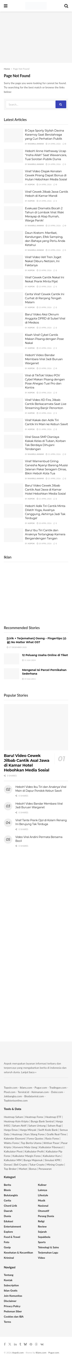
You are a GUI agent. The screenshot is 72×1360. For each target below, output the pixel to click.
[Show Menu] (5, 6)
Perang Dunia (46, 1216)
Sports (42, 1242)
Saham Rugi (54, 1125)
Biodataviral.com (34, 1096)
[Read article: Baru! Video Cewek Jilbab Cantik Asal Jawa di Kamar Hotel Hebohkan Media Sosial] (13, 490)
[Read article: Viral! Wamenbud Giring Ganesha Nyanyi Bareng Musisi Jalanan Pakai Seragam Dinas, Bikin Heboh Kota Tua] (13, 466)
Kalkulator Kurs (52, 1155)
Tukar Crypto (37, 1164)
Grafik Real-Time (56, 1134)
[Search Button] (66, 6)
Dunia (7, 1216)
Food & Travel (12, 1236)
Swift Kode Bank (48, 1129)
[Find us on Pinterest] (31, 1344)
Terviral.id (23, 1092)
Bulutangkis (11, 1195)
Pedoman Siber (13, 1311)
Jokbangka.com (13, 1096)
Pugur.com (41, 1087)
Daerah (8, 1210)
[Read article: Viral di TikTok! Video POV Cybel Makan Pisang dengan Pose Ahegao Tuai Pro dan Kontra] (13, 380)
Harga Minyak (28, 1129)
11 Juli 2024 (29, 660)
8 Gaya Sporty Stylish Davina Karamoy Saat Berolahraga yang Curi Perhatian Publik (44, 134)
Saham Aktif (19, 1125)
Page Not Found (21, 68)
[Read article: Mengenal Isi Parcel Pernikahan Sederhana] (11, 673)
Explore (8, 1231)
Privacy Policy (12, 1306)
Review (42, 1226)
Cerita (7, 1200)
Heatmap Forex (34, 1116)
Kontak (8, 1280)
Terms (7, 1321)
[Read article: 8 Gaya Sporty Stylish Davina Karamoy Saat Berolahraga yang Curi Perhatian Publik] (13, 135)
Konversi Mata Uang (25, 1147)
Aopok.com (18, 1352)
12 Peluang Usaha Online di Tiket (45, 655)
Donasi (8, 1164)
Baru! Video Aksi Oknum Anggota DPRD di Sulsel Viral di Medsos (45, 318)
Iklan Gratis (10, 1290)
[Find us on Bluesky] (25, 1344)
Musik (41, 1200)
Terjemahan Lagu (48, 1252)
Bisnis (7, 1190)
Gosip (7, 1247)
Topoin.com (10, 1087)
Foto (6, 1242)
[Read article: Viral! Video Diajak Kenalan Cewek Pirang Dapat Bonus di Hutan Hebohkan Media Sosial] (13, 176)
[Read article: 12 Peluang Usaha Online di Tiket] (11, 658)
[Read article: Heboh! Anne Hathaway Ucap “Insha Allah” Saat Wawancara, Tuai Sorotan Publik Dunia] (13, 156)
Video (41, 1257)
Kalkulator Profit (34, 1151)
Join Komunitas (13, 1295)
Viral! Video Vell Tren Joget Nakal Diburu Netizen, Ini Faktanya (43, 261)
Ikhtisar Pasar (51, 1143)
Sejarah (42, 1231)
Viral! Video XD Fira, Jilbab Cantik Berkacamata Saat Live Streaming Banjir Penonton (45, 404)
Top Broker (10, 1168)
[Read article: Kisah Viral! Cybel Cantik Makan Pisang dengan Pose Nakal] (13, 340)
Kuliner (42, 1184)
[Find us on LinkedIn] (15, 1344)
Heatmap (17, 1134)
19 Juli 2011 (29, 679)
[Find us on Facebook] (5, 1344)
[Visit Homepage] (36, 6)
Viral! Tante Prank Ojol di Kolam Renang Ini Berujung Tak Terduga (41, 822)
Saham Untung (37, 1125)
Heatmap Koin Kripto (16, 1121)
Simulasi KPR (52, 1160)
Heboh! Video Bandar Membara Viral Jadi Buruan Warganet (44, 359)
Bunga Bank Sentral (42, 1121)
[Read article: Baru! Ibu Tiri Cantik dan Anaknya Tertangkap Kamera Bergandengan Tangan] (13, 535)
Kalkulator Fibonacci (51, 1147)
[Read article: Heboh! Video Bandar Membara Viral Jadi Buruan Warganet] (13, 360)
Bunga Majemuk (33, 1160)
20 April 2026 (44, 523)
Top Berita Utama (31, 1143)
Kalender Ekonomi (14, 1138)
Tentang (8, 1274)
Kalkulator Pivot (13, 1151)
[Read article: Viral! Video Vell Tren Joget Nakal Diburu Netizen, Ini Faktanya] (13, 262)
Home (7, 68)
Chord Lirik (10, 1205)
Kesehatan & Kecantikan (18, 1252)
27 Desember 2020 (17, 647)
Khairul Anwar (36, 144)
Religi (41, 1221)
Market (23, 1168)
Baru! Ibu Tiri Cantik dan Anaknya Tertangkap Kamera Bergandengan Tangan (45, 534)
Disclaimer (10, 1301)
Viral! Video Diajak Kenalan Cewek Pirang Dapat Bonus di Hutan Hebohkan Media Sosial (46, 175)
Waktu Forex (11, 1143)
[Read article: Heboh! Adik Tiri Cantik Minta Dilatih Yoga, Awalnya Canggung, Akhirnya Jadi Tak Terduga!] (13, 511)
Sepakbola (44, 1236)
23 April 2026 (53, 225)
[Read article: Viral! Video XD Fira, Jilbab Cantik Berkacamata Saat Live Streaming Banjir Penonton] (13, 405)
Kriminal (9, 1257)
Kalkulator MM (13, 1160)
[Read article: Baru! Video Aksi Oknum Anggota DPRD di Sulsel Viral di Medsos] (13, 319)
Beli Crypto (20, 1164)
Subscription (11, 1285)
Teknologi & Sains (48, 1247)
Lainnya (42, 1190)
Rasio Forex (52, 1138)
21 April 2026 (44, 429)
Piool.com (9, 1092)
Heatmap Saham (13, 1116)
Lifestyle (43, 1195)
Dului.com (57, 1092)
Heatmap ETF (53, 1116)
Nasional (43, 1205)
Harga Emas (11, 1129)
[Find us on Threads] (36, 1344)
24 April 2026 (53, 144)
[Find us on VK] (42, 1344)
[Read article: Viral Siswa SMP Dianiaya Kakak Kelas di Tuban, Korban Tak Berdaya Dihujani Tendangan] (13, 442)
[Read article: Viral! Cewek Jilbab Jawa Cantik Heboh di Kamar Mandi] (13, 197)
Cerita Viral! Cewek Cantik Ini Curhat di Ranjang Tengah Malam (44, 298)
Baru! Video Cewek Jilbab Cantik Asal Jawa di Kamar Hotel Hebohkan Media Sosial (45, 489)
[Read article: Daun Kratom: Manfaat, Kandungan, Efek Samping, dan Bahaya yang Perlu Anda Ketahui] (13, 238)
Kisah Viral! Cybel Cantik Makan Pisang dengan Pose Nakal (44, 339)
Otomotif (43, 1210)
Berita (7, 1184)
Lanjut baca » (28, 1072)
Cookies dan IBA (14, 1316)
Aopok (31, 184)
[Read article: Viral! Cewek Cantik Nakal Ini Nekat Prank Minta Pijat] (13, 282)
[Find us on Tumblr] (20, 1344)
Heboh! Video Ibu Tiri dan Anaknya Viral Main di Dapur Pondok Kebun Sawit (40, 788)
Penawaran (45, 1168)
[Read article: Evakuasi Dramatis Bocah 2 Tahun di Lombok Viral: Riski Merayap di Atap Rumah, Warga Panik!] (13, 213)
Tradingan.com (57, 1087)
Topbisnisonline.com (16, 1100)
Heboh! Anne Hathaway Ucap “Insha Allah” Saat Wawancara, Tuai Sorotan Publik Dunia (46, 155)
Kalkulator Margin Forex (26, 1155)
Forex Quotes (35, 1138)
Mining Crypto (55, 1164)
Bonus (33, 1168)
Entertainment (12, 1226)
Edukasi (8, 1221)
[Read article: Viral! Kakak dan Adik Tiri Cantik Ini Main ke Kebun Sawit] (13, 425)
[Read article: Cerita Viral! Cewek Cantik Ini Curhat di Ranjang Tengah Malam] (13, 299)
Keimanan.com (40, 1092)
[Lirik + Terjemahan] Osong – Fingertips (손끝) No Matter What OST (36, 640)
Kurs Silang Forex (34, 1134)
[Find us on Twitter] (9, 1344)
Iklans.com (26, 1087)
